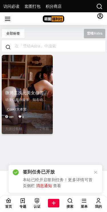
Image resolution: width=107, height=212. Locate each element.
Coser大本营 (17, 109)
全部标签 (13, 33)
